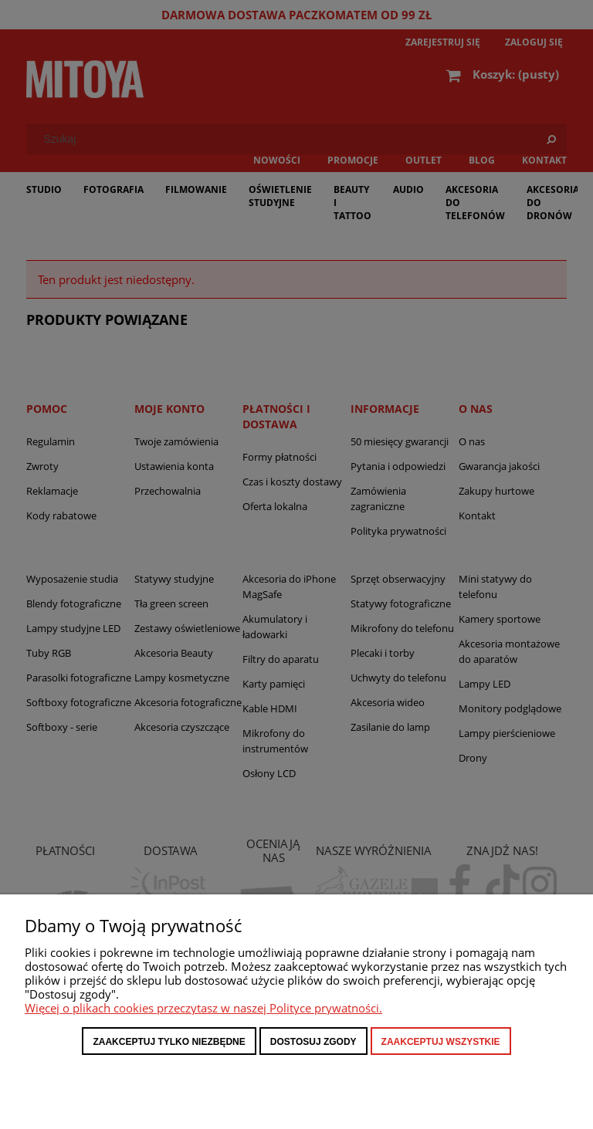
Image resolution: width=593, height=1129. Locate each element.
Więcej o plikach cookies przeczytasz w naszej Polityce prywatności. (203, 1008)
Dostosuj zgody (313, 1041)
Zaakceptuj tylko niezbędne (169, 1041)
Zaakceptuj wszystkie (440, 1041)
